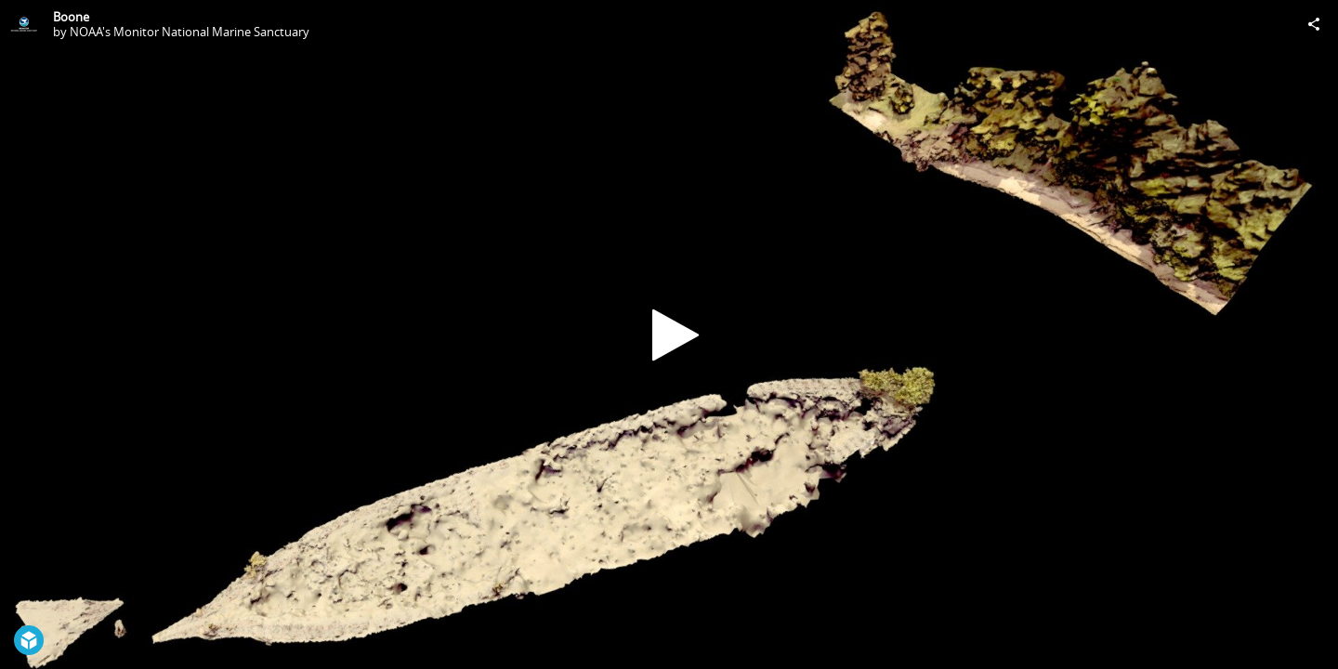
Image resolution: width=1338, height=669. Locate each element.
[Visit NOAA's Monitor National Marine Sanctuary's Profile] (24, 24)
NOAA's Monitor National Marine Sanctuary (189, 31)
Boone (71, 16)
